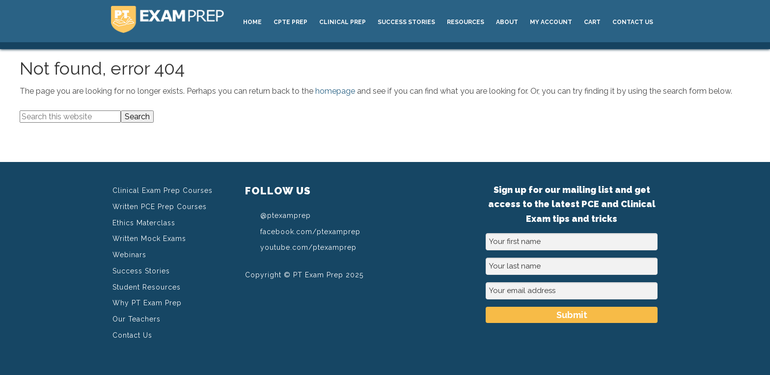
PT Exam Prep (184, 20)
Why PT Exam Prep (147, 303)
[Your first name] (572, 241)
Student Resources (146, 287)
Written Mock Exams (149, 238)
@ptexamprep (278, 215)
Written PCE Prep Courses (159, 207)
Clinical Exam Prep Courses (162, 190)
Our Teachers (136, 319)
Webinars (129, 255)
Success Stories (141, 271)
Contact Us (132, 335)
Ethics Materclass (143, 223)
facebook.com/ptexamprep (302, 231)
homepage (335, 91)
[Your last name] (572, 266)
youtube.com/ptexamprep (301, 247)
